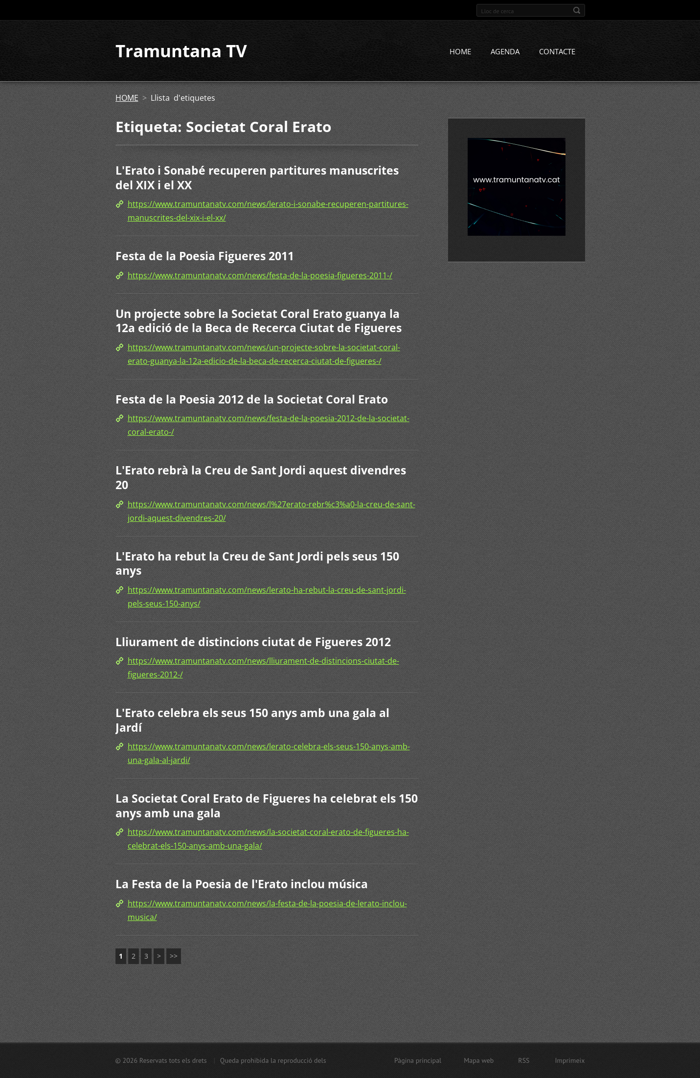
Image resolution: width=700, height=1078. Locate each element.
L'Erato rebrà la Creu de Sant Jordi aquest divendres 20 (260, 478)
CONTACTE (557, 52)
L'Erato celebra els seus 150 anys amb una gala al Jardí (252, 721)
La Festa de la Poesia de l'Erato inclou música (241, 885)
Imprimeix (570, 1060)
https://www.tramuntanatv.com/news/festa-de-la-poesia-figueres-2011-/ (260, 275)
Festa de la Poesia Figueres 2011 (204, 257)
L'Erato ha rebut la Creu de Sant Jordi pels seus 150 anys (257, 564)
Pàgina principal (417, 1060)
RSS (523, 1060)
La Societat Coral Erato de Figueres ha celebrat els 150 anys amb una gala (266, 806)
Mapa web (479, 1060)
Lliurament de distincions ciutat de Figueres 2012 (253, 642)
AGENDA (505, 52)
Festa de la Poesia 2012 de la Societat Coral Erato (251, 399)
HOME (460, 52)
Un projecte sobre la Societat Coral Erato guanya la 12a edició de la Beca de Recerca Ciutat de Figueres (258, 321)
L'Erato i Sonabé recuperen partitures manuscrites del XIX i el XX (257, 178)
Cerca (576, 10)
